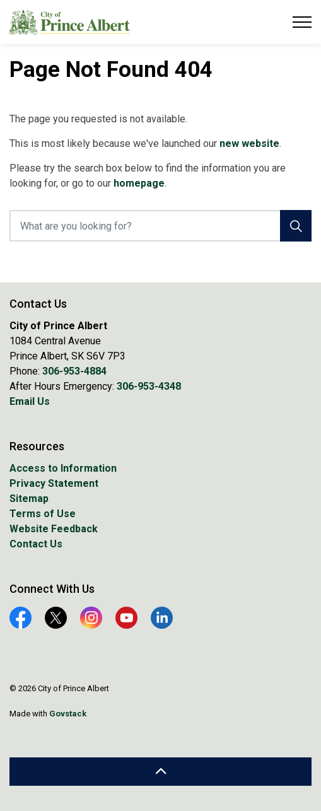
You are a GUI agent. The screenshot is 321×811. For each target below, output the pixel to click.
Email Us (29, 401)
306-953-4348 (149, 386)
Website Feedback (53, 529)
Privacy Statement (53, 483)
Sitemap (29, 499)
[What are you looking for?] (160, 226)
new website (249, 143)
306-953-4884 (74, 371)
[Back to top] (160, 771)
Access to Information (63, 468)
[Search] (296, 226)
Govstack (67, 713)
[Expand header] (302, 22)
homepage (139, 183)
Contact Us (35, 544)
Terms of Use (42, 514)
